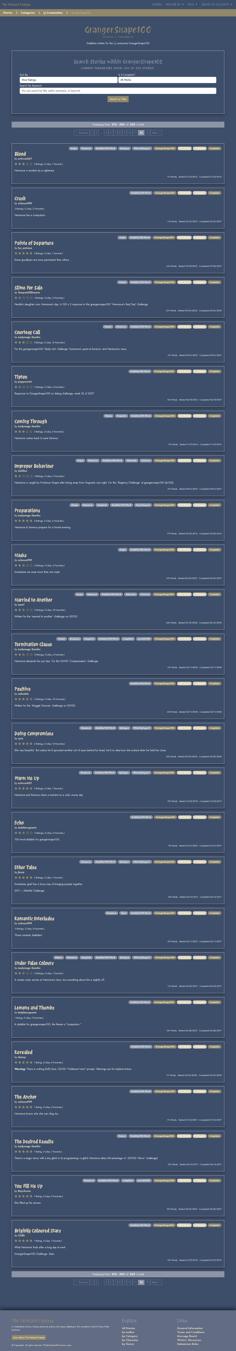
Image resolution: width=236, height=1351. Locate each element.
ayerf (21, 605)
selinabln (23, 694)
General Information (190, 1328)
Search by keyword (31, 86)
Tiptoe (20, 377)
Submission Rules (188, 1344)
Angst (73, 148)
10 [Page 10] (129, 133)
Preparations (27, 510)
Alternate (131, 460)
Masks (20, 555)
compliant (128, 638)
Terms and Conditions (190, 1332)
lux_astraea (25, 248)
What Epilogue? (142, 148)
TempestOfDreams (29, 292)
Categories (28, 13)
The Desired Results (33, 1141)
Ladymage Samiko (29, 337)
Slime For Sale (28, 288)
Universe (145, 460)
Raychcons (24, 1191)
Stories (157, 4)
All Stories (128, 1328)
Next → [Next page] (156, 133)
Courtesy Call (27, 332)
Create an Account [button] (215, 4)
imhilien (22, 471)
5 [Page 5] (106, 133)
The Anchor (25, 1097)
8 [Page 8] (120, 133)
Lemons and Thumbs (34, 1008)
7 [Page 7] (115, 133)
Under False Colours (34, 963)
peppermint (25, 382)
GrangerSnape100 (164, 148)
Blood (20, 154)
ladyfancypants (27, 828)
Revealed (23, 1052)
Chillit (21, 1235)
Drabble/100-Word (105, 148)
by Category (130, 1336)
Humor (122, 282)
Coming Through (30, 421)
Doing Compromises (33, 733)
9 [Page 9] (124, 133)
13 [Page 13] (147, 133)
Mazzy (22, 1057)
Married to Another (33, 600)
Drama (108, 415)
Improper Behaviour (34, 466)
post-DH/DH (144, 638)
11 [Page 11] (135, 133)
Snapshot (121, 415)
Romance (86, 148)
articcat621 (25, 159)
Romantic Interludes (34, 918)
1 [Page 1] (92, 133)
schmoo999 (25, 203)
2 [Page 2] (96, 133)
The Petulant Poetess (16, 5)
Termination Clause (33, 644)
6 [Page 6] (111, 133)
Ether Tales (25, 867)
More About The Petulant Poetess (28, 1337)
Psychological (143, 505)
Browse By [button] (174, 4)
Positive (22, 689)
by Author (128, 1332)
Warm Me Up (26, 778)
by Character (130, 1340)
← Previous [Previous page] (81, 133)
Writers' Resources (189, 1340)
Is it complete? (126, 75)
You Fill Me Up (28, 1186)
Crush (19, 198)
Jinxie (21, 872)
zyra (20, 738)
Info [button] (191, 4)
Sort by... (25, 75)
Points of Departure (34, 243)
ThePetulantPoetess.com (57, 1345)
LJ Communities (53, 13)
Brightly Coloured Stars (37, 1231)
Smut (123, 913)
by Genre (128, 1344)
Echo (19, 823)
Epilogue (124, 148)
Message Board (187, 1336)
